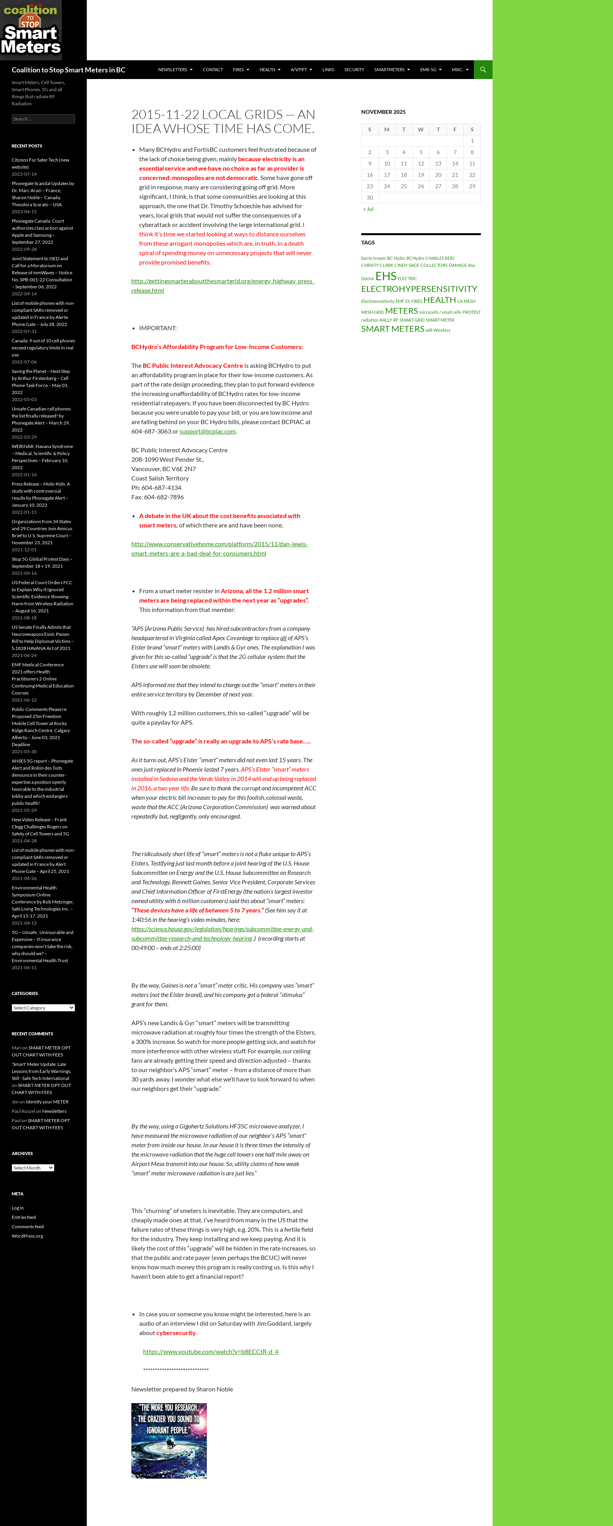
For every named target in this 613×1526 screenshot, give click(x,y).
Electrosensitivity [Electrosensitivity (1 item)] (377, 301)
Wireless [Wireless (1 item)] (442, 330)
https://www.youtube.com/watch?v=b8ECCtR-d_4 (210, 1351)
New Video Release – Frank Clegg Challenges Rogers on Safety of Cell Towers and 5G (40, 827)
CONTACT (213, 69)
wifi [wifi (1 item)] (429, 330)
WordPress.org (27, 1236)
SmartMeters (390, 69)
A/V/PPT (299, 69)
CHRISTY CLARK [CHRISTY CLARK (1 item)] (377, 265)
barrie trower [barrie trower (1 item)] (373, 258)
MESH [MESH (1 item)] (469, 301)
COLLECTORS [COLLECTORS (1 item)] (434, 265)
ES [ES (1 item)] (407, 301)
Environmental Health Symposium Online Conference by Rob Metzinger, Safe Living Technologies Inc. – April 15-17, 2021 (43, 902)
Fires (238, 69)
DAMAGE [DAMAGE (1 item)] (458, 265)
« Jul (368, 208)
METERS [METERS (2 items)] (401, 310)
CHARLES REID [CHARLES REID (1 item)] (439, 258)
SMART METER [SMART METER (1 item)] (440, 319)
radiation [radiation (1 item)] (369, 319)
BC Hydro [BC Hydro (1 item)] (396, 258)
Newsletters (172, 69)
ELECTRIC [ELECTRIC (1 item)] (407, 278)
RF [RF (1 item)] (395, 319)
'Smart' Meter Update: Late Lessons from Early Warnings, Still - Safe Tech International (42, 1071)
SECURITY (354, 69)
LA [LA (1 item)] (459, 301)
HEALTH (267, 69)
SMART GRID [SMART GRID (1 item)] (412, 319)
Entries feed (24, 1217)
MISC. (457, 69)
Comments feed (28, 1226)
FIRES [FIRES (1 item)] (416, 301)
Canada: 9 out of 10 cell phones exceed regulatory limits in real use (43, 348)
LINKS (328, 69)
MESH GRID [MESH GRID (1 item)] (372, 312)
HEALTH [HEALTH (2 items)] (439, 299)
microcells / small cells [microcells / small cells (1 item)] (440, 312)
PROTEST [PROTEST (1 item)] (471, 312)
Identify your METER (47, 1102)
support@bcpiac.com (207, 431)
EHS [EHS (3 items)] (385, 276)
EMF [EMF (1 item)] (400, 301)
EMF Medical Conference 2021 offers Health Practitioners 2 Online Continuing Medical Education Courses (43, 679)
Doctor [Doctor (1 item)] (367, 278)
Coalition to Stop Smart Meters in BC (68, 69)
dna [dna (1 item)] (471, 265)
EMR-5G (428, 69)
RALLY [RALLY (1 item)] (386, 319)
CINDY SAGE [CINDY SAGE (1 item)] (406, 265)
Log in (18, 1208)
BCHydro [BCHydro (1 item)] (415, 258)
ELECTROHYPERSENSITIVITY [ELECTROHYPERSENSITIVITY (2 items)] (419, 288)
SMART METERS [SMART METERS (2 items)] (393, 328)
